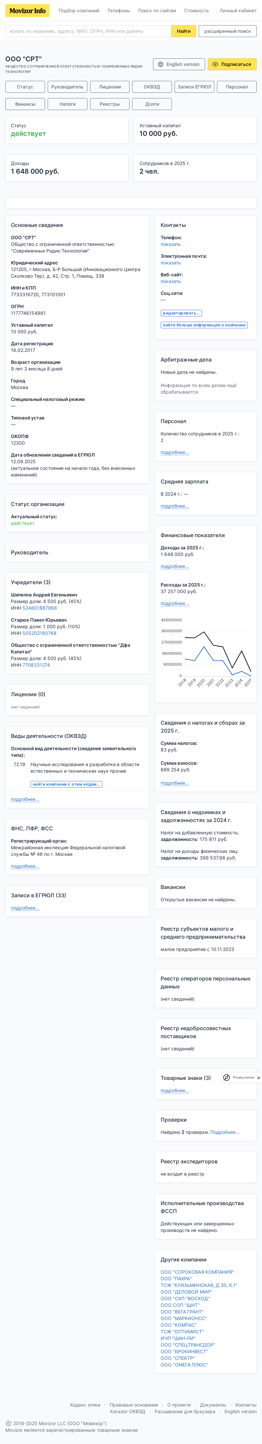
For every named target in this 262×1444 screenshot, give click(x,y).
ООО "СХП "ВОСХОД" (185, 1298)
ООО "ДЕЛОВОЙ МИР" (186, 1292)
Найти (183, 31)
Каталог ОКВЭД (127, 1411)
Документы (213, 1405)
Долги (152, 104)
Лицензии (110, 86)
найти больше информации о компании (204, 324)
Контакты (246, 1405)
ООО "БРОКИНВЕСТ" (184, 1351)
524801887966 (40, 608)
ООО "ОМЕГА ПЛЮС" (184, 1364)
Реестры (110, 104)
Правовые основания (134, 1405)
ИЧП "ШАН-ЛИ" (178, 1338)
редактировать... (181, 312)
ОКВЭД (152, 86)
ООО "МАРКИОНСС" (184, 1318)
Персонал (237, 86)
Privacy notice (243, 1077)
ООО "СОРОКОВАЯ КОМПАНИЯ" (197, 1272)
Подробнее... (224, 1132)
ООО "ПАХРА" (176, 1278)
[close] (258, 1077)
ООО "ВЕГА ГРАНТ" (182, 1311)
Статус (25, 86)
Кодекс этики (85, 1405)
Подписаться (231, 64)
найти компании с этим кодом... (66, 784)
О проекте (179, 1405)
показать (171, 244)
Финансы (25, 104)
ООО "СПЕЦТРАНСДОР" (188, 1345)
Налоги (68, 104)
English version (178, 64)
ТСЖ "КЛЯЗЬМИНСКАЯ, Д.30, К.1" (199, 1285)
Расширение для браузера (185, 1411)
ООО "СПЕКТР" (178, 1358)
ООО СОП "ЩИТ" (180, 1305)
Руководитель (67, 86)
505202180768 (40, 633)
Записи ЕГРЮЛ (194, 86)
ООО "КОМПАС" (179, 1325)
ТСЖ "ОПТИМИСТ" (182, 1331)
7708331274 (36, 665)
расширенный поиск (227, 31)
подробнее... (25, 799)
